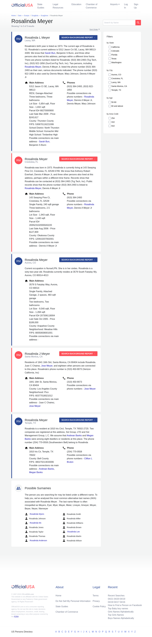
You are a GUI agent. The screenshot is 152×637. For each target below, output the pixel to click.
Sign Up (136, 6)
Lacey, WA (115, 82)
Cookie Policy (99, 606)
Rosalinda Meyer (33, 67)
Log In (126, 6)
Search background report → (78, 37)
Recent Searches (115, 595)
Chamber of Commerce (91, 6)
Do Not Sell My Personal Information (73, 600)
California (115, 47)
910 (113, 126)
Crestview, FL (117, 78)
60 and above (117, 106)
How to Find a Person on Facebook (124, 605)
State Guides (40, 6)
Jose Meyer (47, 366)
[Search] (119, 22)
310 (113, 122)
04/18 (110, 601)
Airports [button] (114, 4)
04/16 (122, 601)
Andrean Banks (74, 435)
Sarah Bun (50, 53)
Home (58, 595)
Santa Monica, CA (119, 86)
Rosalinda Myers (34, 514)
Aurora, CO (116, 74)
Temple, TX (116, 90)
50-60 (113, 102)
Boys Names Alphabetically (120, 618)
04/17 (116, 601)
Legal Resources (58, 6)
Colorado (115, 51)
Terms (96, 595)
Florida (114, 54)
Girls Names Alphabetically (120, 611)
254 (113, 118)
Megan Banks (36, 472)
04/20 (116, 598)
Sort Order (94, 29)
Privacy (96, 600)
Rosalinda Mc (33, 523)
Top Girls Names (115, 615)
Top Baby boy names (117, 608)
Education (76, 4)
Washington (116, 62)
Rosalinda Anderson (36, 540)
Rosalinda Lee (71, 531)
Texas (113, 58)
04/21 (110, 598)
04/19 (122, 598)
